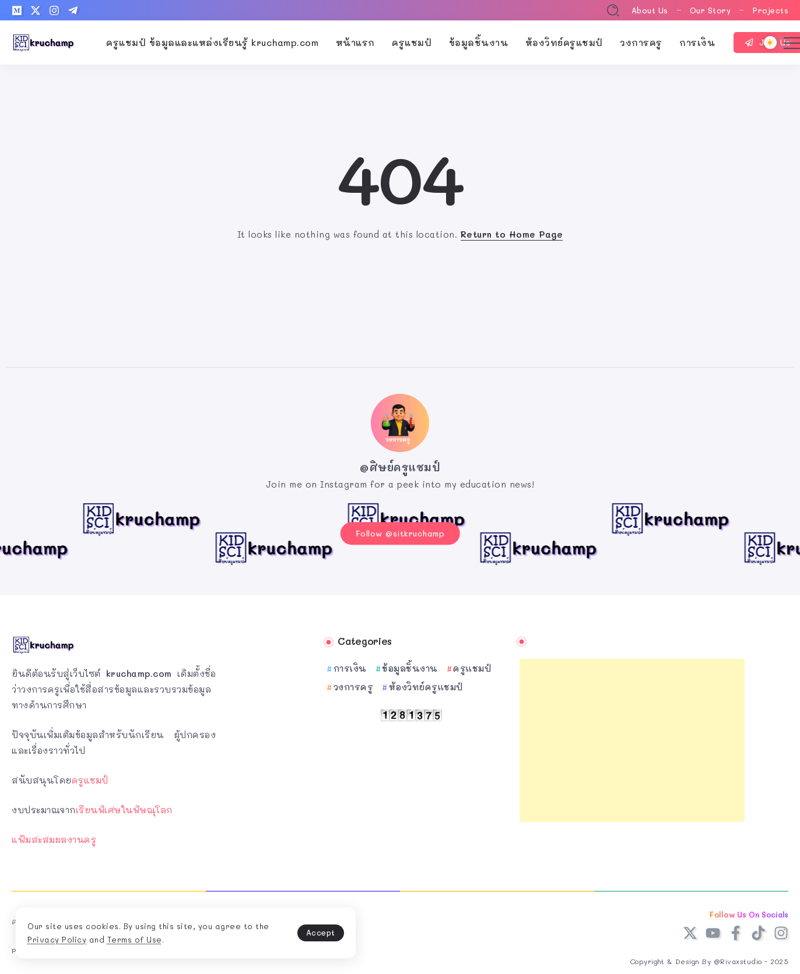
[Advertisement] (631, 738)
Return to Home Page (512, 234)
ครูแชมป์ (90, 778)
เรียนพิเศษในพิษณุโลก (124, 807)
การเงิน (350, 666)
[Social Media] (17, 10)
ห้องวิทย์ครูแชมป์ (426, 684)
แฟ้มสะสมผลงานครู (54, 837)
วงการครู (354, 684)
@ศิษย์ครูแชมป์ (400, 467)
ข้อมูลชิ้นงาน (410, 666)
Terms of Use (164, 938)
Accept (274, 931)
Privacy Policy (87, 938)
